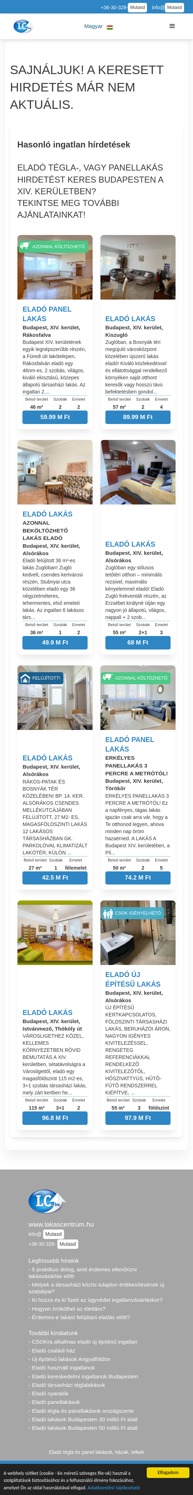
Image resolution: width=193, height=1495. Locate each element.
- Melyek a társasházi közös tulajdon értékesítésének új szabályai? (96, 1288)
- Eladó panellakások (54, 1402)
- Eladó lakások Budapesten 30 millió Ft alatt (82, 1419)
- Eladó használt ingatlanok (61, 1368)
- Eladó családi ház (51, 1351)
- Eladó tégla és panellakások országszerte (81, 1411)
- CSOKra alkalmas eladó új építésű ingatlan (82, 1342)
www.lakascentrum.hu (61, 1224)
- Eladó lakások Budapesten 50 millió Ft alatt (82, 1428)
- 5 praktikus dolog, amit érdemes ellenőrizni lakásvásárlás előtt (82, 1272)
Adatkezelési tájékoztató (114, 1488)
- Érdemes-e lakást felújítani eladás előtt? (79, 1317)
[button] (99, 26)
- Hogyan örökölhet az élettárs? (66, 1309)
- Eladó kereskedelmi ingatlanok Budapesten (83, 1376)
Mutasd (137, 7)
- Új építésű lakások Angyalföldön (69, 1359)
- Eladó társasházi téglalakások (66, 1385)
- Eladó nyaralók (48, 1393)
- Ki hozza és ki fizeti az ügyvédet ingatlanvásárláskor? (95, 1300)
